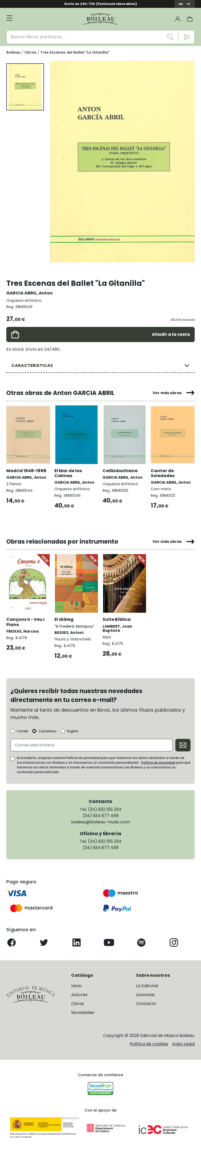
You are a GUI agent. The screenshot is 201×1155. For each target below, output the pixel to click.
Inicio (76, 986)
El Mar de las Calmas (68, 473)
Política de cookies (149, 1044)
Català (22, 731)
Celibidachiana (120, 471)
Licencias (145, 995)
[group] (122, 161)
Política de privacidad (158, 762)
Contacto (146, 1004)
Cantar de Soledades (163, 473)
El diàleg (64, 619)
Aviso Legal (183, 1044)
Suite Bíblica (117, 619)
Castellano (47, 731)
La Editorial (147, 986)
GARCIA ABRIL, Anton (29, 293)
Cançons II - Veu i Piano (25, 621)
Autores (79, 995)
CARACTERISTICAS (32, 365)
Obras (77, 1004)
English (72, 731)
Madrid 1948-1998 (26, 471)
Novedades (82, 1012)
